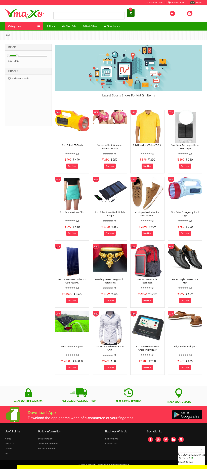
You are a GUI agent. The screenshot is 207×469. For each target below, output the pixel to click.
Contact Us (110, 443)
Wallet (196, 2)
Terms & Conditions (48, 443)
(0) (77, 153)
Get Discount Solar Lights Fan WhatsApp (38, 467)
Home (8, 438)
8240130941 (185, 461)
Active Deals (176, 2)
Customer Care (153, 2)
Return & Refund (47, 448)
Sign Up (194, 13)
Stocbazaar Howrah (18, 78)
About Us (10, 443)
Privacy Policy (45, 438)
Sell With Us (111, 438)
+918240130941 (195, 454)
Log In (175, 13)
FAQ (7, 453)
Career (8, 448)
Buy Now (72, 166)
